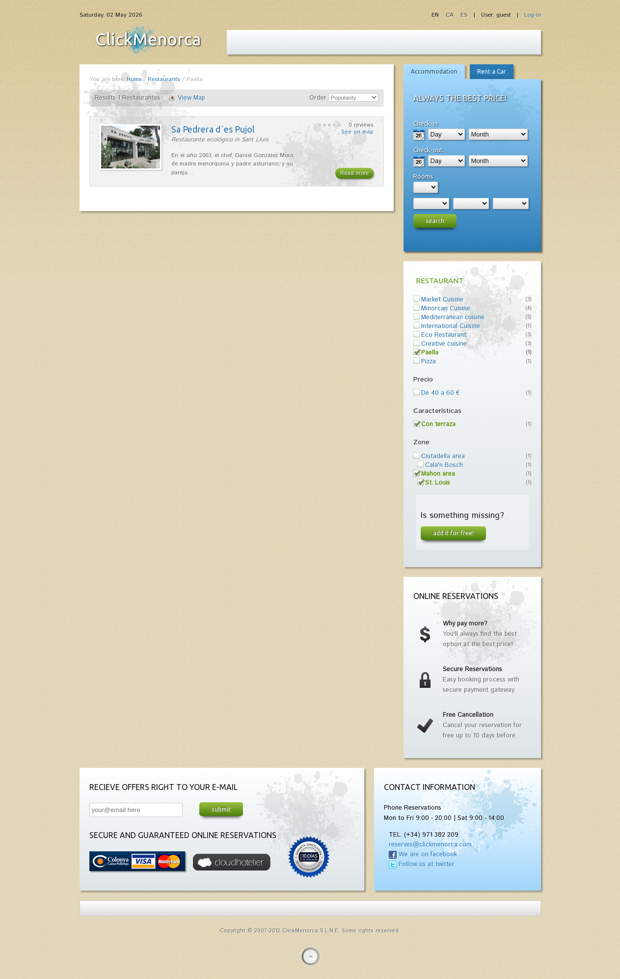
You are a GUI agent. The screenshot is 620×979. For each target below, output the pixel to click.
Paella (429, 352)
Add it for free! (453, 532)
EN (436, 15)
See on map (357, 132)
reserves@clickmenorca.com (430, 844)
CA (451, 15)
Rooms (423, 176)
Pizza (428, 361)
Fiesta (148, 39)
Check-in (425, 123)
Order (317, 98)
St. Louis (437, 483)
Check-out (428, 149)
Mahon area (438, 474)
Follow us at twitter (427, 864)
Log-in (532, 15)
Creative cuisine (444, 344)
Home (134, 79)
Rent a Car (491, 71)
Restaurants (164, 79)
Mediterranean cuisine (453, 317)
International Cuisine (450, 326)
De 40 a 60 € (440, 393)
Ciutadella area (443, 456)
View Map (191, 98)
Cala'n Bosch (444, 465)
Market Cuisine (442, 299)
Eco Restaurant (443, 335)
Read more (354, 173)
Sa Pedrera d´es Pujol (213, 129)
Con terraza (438, 424)
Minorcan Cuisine (445, 308)
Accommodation (434, 71)
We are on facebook (428, 854)
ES (463, 15)
